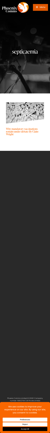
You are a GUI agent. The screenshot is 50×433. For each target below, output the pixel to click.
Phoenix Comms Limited (17, 398)
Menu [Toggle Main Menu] (40, 7)
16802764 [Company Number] (21, 400)
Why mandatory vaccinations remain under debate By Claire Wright (22, 131)
